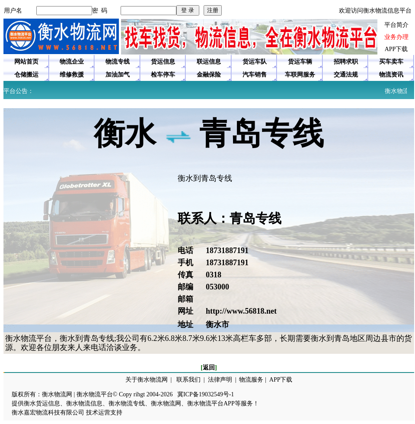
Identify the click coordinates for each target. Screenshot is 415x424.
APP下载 (396, 49)
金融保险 (209, 74)
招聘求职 (346, 61)
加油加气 (117, 74)
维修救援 (72, 74)
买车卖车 (391, 61)
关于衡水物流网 (146, 379)
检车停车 (163, 74)
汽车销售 (255, 74)
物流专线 (117, 61)
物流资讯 (391, 74)
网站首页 (26, 61)
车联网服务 (300, 74)
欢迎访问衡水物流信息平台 (375, 10)
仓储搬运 (26, 74)
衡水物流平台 (95, 394)
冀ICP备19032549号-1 (205, 394)
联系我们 (188, 379)
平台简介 (396, 25)
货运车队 (255, 61)
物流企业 (72, 61)
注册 (212, 10)
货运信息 (163, 61)
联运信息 (209, 61)
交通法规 (346, 74)
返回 (209, 367)
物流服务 (251, 379)
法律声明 (220, 379)
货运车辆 (300, 61)
